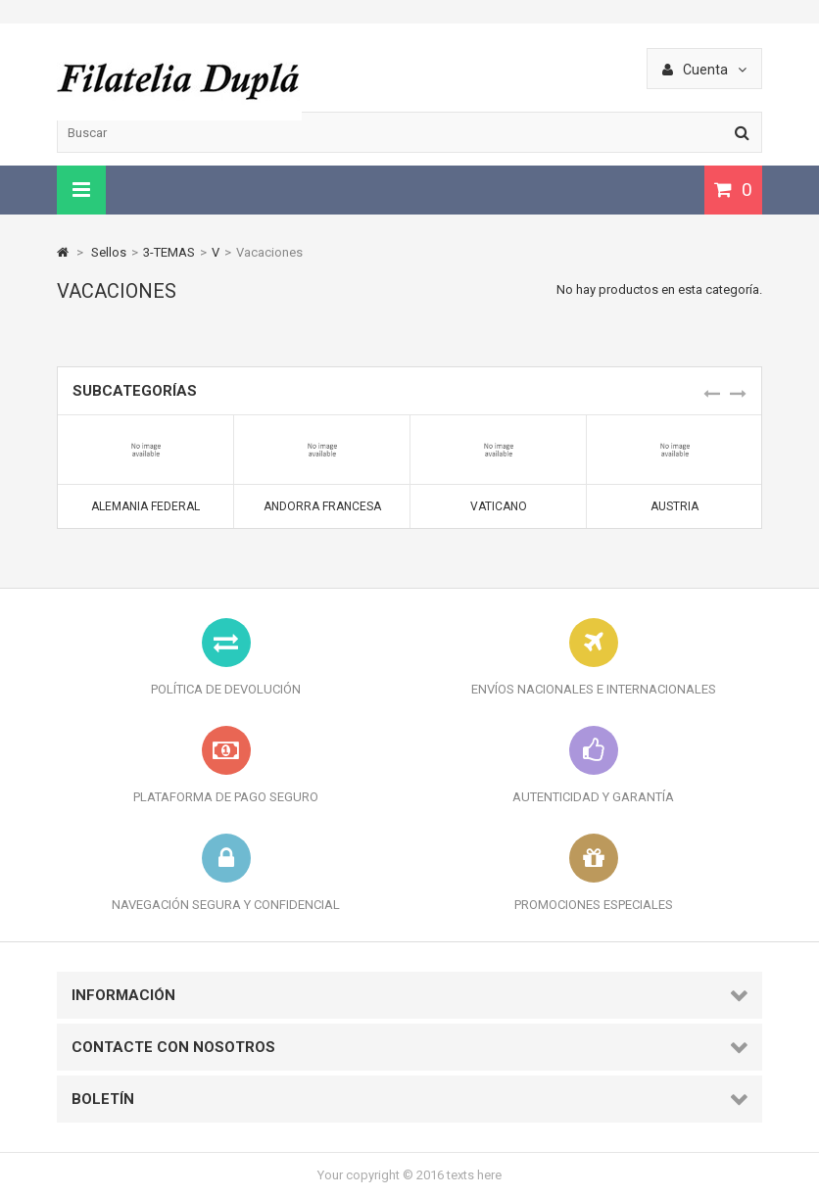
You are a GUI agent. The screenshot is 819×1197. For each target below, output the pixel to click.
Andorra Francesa (322, 506)
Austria (674, 506)
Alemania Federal (145, 506)
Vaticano (498, 506)
